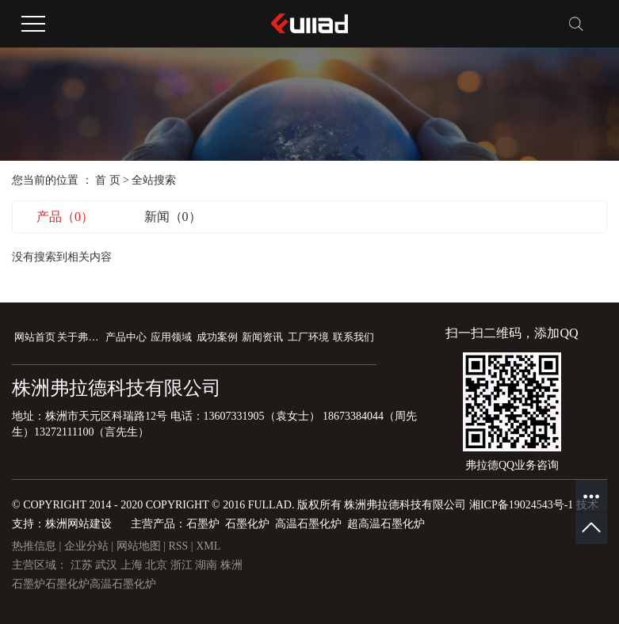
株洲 (231, 565)
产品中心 (126, 337)
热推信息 (34, 546)
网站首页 (34, 337)
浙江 (183, 565)
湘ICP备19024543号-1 (521, 505)
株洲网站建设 (78, 524)
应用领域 (171, 337)
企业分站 (86, 546)
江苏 (83, 565)
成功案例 (217, 337)
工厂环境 (308, 337)
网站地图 (140, 546)
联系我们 (353, 337)
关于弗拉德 (79, 337)
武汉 (107, 565)
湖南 (207, 565)
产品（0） (65, 216)
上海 (133, 565)
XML (208, 546)
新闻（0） (172, 216)
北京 (157, 565)
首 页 (107, 180)
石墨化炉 (67, 584)
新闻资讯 (262, 337)
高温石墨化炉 (123, 584)
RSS (178, 546)
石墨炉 (28, 584)
